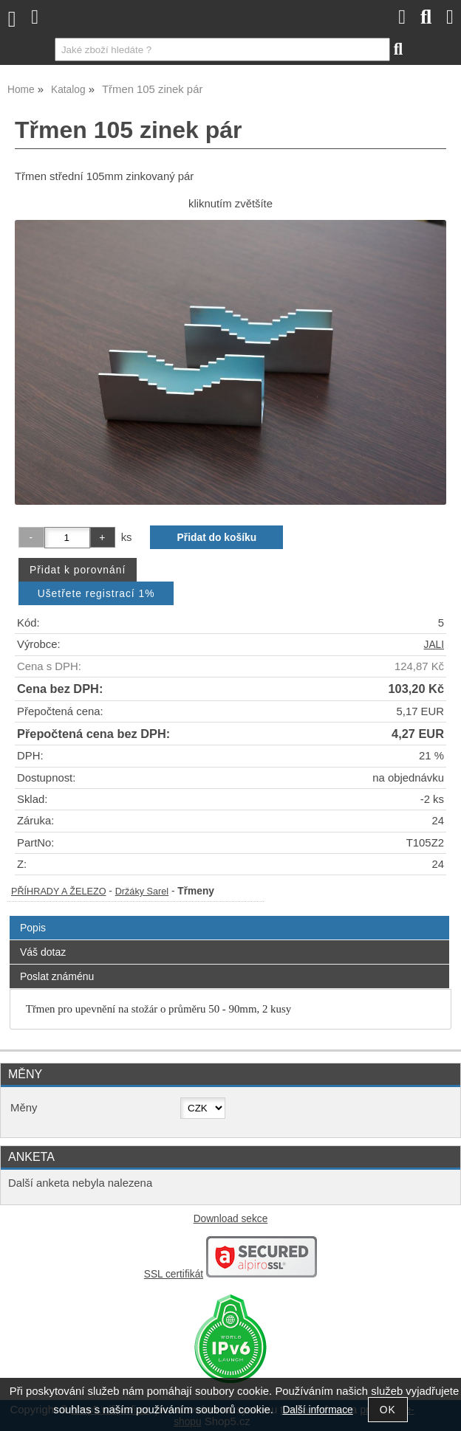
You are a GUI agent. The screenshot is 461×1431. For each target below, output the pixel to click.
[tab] (229, 916)
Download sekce (231, 1218)
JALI (434, 644)
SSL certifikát (173, 1274)
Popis (33, 928)
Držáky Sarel (141, 891)
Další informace (317, 1410)
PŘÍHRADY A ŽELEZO (58, 891)
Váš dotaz (43, 952)
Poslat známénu (57, 976)
